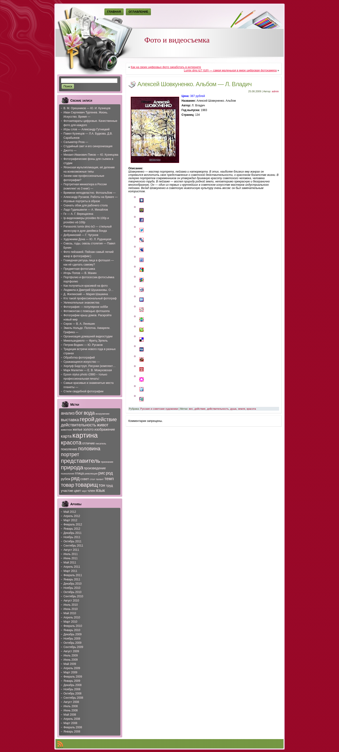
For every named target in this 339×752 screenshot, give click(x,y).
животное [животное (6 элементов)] (66, 429)
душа (233, 408)
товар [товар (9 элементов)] (67, 485)
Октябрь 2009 (72, 642)
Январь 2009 (71, 681)
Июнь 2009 (70, 659)
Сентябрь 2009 (73, 647)
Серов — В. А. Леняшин (79, 323)
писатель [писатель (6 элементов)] (101, 443)
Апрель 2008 (71, 719)
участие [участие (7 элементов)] (67, 491)
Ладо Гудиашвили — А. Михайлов (85, 209)
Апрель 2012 (71, 516)
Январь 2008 (71, 731)
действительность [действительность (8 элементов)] (78, 425)
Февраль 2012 (72, 524)
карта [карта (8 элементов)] (66, 436)
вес (191, 408)
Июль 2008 (70, 706)
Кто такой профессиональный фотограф (90, 298)
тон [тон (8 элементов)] (102, 485)
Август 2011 (71, 549)
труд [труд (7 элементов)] (109, 485)
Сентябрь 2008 (73, 697)
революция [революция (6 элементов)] (91, 473)
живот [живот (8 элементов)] (102, 425)
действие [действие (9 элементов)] (106, 419)
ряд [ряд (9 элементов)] (75, 478)
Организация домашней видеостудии (87, 336)
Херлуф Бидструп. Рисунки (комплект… (89, 366)
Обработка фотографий (79, 357)
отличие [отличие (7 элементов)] (88, 443)
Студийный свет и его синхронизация (87, 146)
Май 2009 (69, 664)
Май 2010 (69, 613)
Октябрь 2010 (72, 592)
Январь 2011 (71, 579)
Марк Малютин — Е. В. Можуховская (87, 370)
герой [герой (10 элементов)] (87, 419)
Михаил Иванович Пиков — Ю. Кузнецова (90, 154)
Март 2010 (70, 621)
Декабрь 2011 (72, 533)
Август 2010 (71, 600)
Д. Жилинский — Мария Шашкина (85, 294)
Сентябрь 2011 (73, 545)
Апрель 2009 (71, 668)
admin (275, 91)
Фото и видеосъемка (177, 40)
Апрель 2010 (71, 617)
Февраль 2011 (72, 575)
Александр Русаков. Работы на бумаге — (90, 197)
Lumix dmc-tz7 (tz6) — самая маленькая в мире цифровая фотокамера (230, 70)
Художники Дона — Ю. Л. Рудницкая (87, 239)
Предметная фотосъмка (79, 268)
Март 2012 (70, 520)
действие (199, 408)
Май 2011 (69, 562)
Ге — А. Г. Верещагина (78, 214)
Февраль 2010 (72, 626)
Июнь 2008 (70, 710)
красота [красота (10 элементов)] (71, 442)
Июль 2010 (70, 604)
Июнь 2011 (70, 558)
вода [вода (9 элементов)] (89, 413)
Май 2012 (69, 511)
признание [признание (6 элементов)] (107, 461)
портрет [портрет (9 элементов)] (70, 454)
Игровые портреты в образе (81, 201)
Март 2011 (70, 571)
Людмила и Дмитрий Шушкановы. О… (88, 290)
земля (241, 408)
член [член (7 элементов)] (91, 491)
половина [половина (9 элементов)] (89, 448)
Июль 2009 (70, 655)
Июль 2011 (70, 554)
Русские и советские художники (159, 408)
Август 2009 (71, 651)
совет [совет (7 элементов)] (84, 479)
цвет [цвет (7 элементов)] (77, 491)
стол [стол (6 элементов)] (92, 479)
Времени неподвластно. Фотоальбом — (89, 192)
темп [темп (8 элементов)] (109, 478)
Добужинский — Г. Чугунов (80, 235)
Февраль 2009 (72, 676)
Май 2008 (69, 714)
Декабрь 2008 (72, 685)
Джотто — (69, 150)
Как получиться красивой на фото (85, 285)
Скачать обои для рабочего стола (85, 205)
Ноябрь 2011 (71, 537)
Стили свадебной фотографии (83, 391)
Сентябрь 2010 (73, 596)
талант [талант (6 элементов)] (100, 479)
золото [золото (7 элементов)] (88, 429)
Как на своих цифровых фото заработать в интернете (166, 67)
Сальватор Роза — (75, 142)
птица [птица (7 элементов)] (79, 473)
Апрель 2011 (71, 566)
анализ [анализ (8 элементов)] (68, 413)
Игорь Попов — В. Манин (80, 273)
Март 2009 (70, 672)
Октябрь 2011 (72, 541)
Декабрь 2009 (72, 634)
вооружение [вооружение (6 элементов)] (102, 413)
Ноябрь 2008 (71, 689)
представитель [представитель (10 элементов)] (80, 461)
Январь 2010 (71, 630)
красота (251, 408)
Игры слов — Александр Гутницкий (86, 129)
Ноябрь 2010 (71, 588)
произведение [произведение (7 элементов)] (95, 468)
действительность (218, 408)
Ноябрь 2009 (71, 638)
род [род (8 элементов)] (109, 473)
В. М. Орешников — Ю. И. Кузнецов (86, 108)
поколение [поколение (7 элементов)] (69, 449)
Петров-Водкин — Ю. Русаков (83, 345)
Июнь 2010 (70, 609)
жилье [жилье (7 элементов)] (77, 429)
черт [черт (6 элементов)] (84, 491)
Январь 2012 (71, 528)
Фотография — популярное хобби (85, 307)
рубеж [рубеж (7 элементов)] (65, 479)
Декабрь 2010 (72, 583)
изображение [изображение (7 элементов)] (105, 429)
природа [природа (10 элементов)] (72, 467)
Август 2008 (71, 702)
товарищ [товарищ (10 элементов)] (86, 485)
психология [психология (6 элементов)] (67, 473)
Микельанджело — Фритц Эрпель (85, 340)
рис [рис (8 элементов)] (101, 473)
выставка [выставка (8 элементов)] (70, 419)
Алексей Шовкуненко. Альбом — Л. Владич (194, 84)
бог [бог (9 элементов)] (79, 413)
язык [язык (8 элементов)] (100, 490)
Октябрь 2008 (72, 693)
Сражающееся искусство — (81, 361)
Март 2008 (70, 723)
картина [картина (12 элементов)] (85, 435)
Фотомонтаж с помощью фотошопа (86, 311)
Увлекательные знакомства (81, 302)
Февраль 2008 (72, 727)
